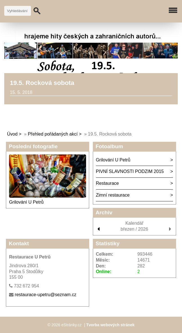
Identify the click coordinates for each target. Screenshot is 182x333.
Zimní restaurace (113, 195)
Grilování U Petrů (26, 202)
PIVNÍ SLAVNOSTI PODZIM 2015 (130, 171)
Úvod (12, 134)
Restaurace (107, 183)
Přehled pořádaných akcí (53, 134)
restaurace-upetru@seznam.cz (46, 294)
